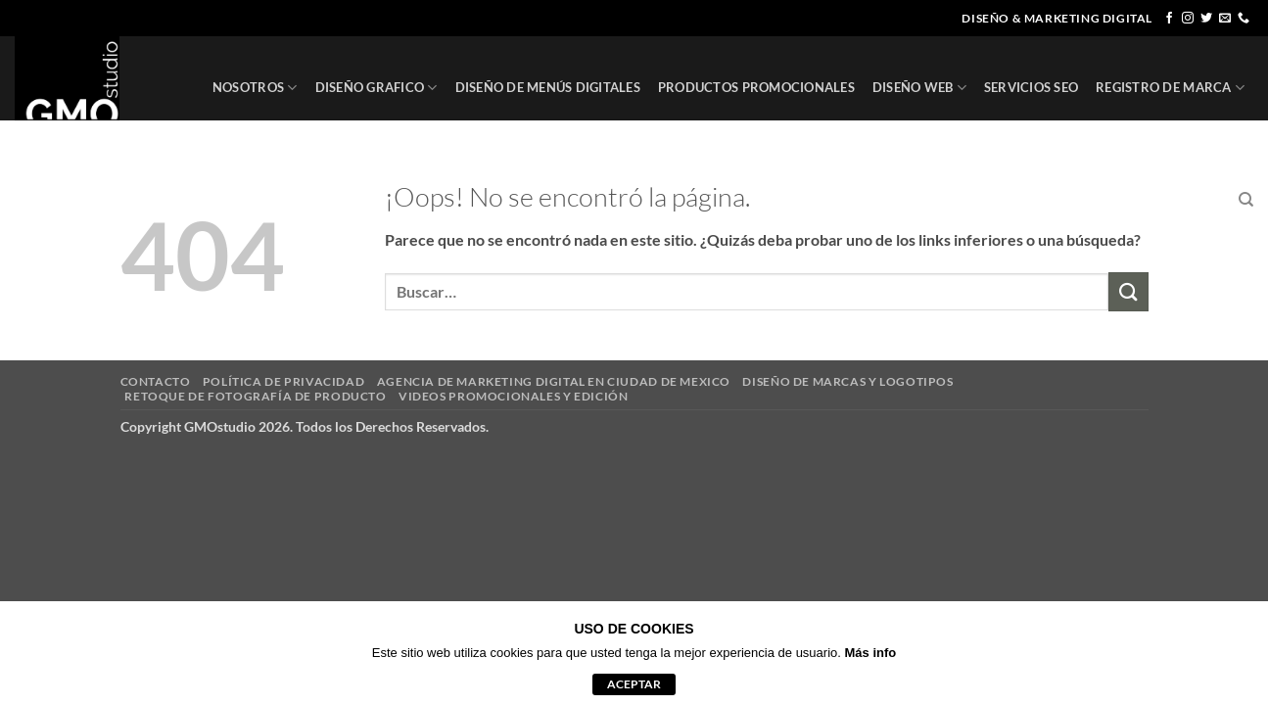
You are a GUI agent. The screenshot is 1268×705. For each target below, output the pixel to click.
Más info (871, 652)
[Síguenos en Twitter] (1206, 18)
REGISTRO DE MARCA (1170, 87)
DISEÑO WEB (919, 87)
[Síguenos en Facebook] (1169, 18)
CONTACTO (1185, 200)
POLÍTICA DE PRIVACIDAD (283, 381)
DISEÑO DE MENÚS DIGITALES (547, 87)
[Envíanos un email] (1225, 18)
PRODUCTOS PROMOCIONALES (756, 87)
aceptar (634, 684)
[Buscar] (1246, 199)
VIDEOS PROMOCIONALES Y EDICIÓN (513, 396)
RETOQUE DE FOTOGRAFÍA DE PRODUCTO (255, 396)
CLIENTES (1101, 200)
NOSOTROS (255, 87)
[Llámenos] (1243, 18)
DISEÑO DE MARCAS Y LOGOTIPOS (847, 381)
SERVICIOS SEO (1031, 87)
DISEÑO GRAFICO (376, 87)
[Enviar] (1128, 291)
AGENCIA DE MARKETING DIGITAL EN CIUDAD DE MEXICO (553, 381)
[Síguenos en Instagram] (1188, 18)
